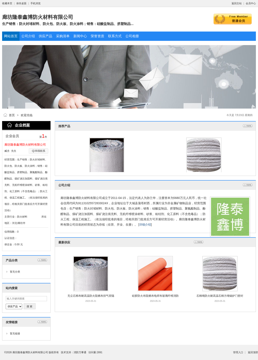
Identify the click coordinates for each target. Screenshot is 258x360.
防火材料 (22, 216)
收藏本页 (7, 3)
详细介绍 (145, 224)
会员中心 (251, 3)
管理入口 (238, 352)
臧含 (7, 150)
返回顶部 (253, 352)
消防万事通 (80, 352)
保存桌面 (21, 3)
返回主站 (237, 3)
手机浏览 (35, 3)
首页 (12, 115)
